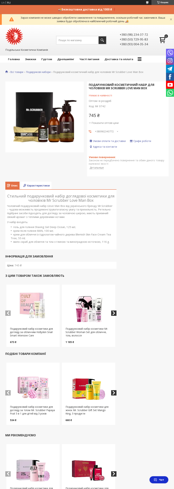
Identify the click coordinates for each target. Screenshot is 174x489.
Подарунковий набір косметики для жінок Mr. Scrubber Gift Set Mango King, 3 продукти (87, 410)
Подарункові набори (38, 72)
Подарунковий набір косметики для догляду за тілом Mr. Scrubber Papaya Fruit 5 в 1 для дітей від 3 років (32, 410)
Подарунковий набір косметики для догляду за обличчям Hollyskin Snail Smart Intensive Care (31, 332)
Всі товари (16, 72)
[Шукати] (102, 40)
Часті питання (89, 59)
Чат (159, 479)
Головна (14, 59)
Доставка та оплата (119, 59)
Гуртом (46, 59)
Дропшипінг (65, 59)
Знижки (30, 59)
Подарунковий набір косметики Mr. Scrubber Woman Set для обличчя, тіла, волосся (87, 332)
